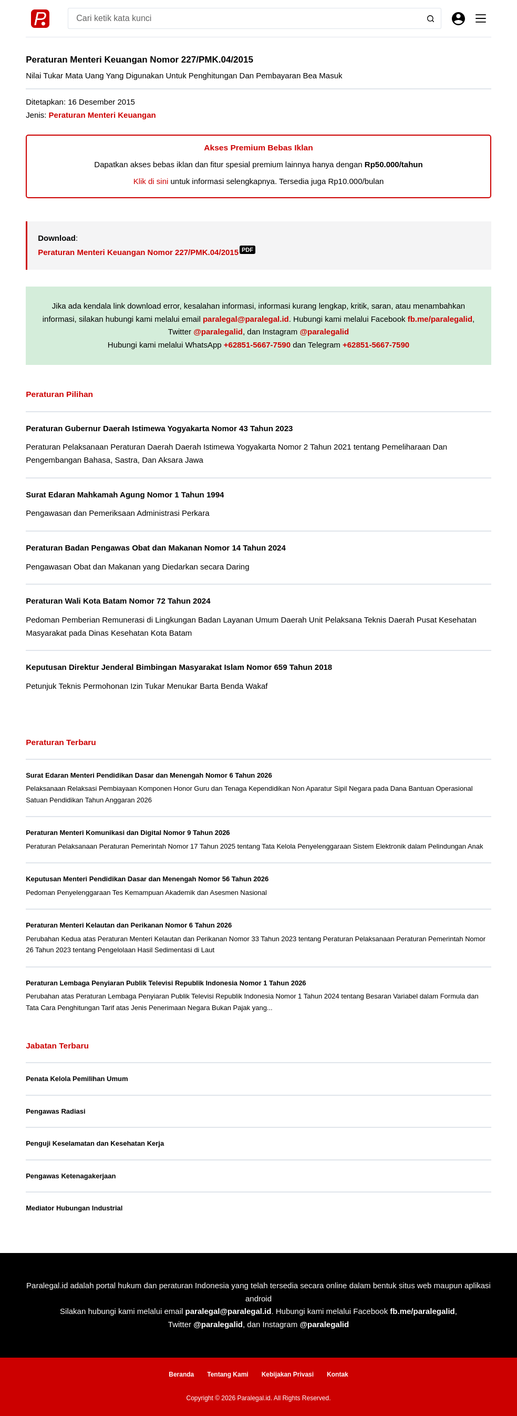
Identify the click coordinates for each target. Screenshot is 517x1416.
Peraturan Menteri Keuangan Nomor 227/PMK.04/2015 (146, 252)
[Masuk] (458, 18)
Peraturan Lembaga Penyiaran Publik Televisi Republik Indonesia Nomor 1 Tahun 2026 (166, 983)
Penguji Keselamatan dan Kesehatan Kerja (95, 1143)
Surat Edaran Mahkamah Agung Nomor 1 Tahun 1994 (125, 494)
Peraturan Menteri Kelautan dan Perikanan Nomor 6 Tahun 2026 (129, 925)
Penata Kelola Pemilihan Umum (77, 1079)
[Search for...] (244, 18)
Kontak (337, 1374)
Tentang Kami (227, 1374)
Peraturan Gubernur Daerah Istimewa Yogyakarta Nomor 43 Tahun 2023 (159, 428)
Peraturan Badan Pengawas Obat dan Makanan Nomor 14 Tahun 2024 (156, 547)
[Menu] (480, 18)
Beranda (181, 1374)
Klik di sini (151, 181)
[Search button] (430, 18)
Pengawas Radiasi (55, 1111)
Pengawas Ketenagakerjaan (71, 1176)
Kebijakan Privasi (288, 1374)
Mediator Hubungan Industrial (74, 1208)
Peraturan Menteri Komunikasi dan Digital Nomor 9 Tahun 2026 (128, 833)
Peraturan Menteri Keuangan (102, 114)
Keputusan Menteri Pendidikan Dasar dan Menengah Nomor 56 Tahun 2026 (147, 879)
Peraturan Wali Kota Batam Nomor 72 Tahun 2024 (118, 600)
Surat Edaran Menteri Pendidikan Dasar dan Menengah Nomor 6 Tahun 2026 (149, 775)
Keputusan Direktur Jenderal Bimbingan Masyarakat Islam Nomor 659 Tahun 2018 (179, 667)
